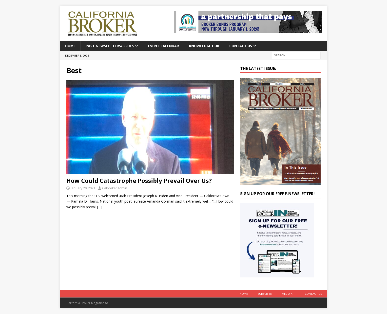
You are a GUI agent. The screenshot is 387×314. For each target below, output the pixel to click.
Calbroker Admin (114, 188)
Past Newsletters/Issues (110, 45)
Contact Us (240, 45)
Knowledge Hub (204, 45)
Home (70, 45)
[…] (99, 207)
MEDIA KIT (288, 293)
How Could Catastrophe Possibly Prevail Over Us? (139, 180)
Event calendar (163, 45)
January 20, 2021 (83, 188)
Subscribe (265, 293)
